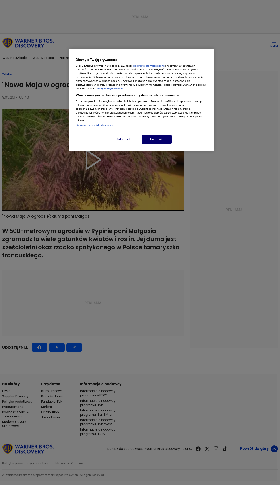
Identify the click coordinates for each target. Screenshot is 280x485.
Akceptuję (156, 139)
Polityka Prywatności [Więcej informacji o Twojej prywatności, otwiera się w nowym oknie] (110, 88)
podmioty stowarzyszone (149, 65)
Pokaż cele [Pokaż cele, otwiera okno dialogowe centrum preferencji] (124, 139)
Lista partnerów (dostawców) (94, 125)
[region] (141, 100)
